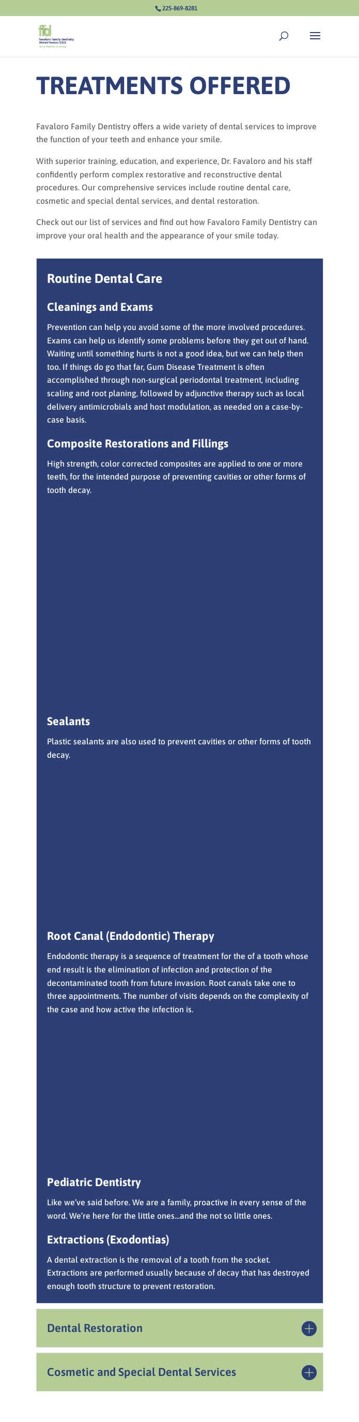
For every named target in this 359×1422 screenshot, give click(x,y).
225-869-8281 (179, 8)
